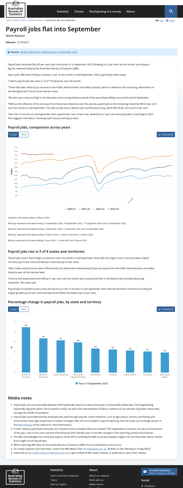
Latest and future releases (64, 475)
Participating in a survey (105, 11)
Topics (53, 480)
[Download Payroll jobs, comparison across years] (166, 134)
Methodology (25, 424)
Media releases (36, 20)
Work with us (96, 480)
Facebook (149, 486)
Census (79, 11)
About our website (99, 475)
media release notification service (50, 452)
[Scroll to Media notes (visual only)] (35, 398)
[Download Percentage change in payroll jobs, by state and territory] (166, 309)
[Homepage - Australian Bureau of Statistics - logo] (15, 9)
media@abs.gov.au (96, 448)
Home (9, 20)
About (131, 11)
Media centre (20, 20)
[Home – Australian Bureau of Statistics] (15, 476)
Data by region (58, 484)
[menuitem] (63, 11)
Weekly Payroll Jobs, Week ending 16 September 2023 (48, 52)
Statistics (63, 11)
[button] (171, 11)
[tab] (13, 134)
